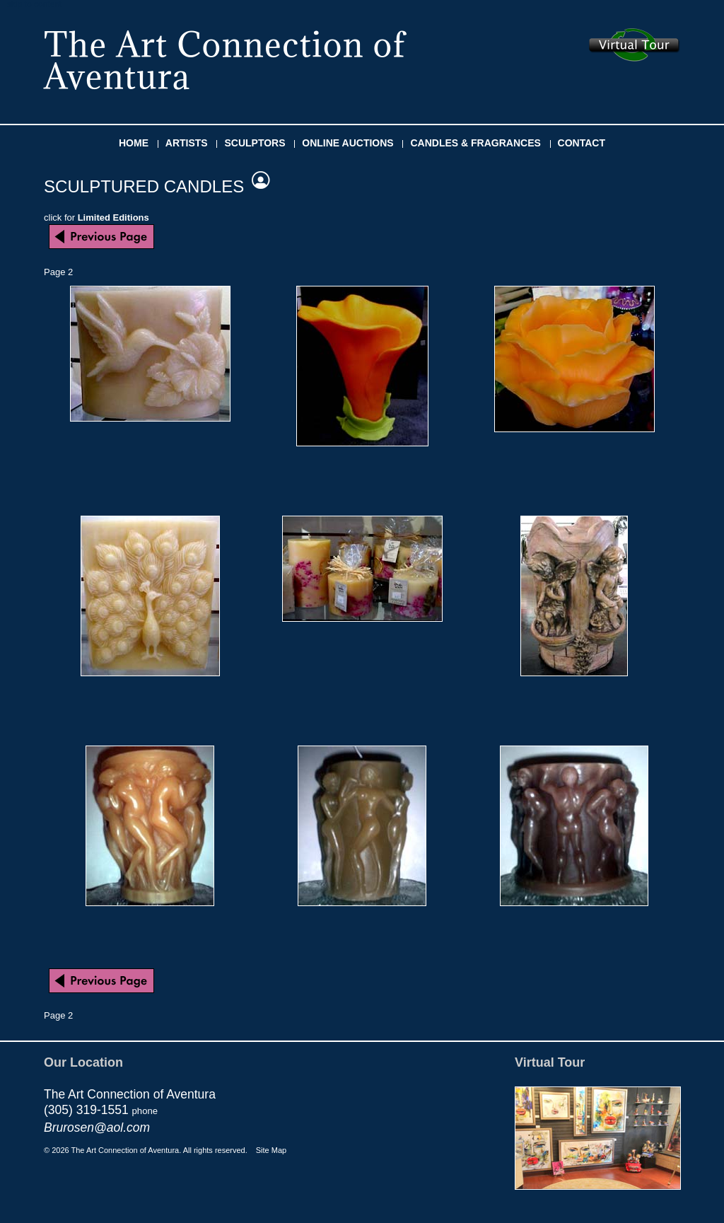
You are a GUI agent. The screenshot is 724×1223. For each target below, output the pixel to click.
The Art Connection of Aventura (225, 60)
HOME (133, 143)
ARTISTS (186, 143)
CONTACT (581, 143)
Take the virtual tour (634, 45)
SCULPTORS (254, 143)
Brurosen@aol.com (97, 1127)
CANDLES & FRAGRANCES (475, 143)
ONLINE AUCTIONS (347, 143)
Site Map (271, 1150)
